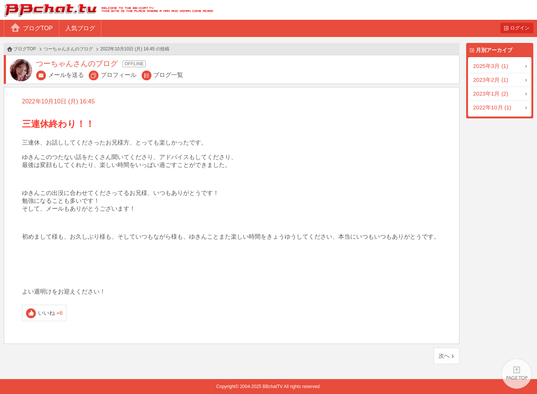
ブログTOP (38, 28)
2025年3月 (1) (490, 66)
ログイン (520, 28)
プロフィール (118, 75)
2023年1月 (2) (490, 93)
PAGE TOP (517, 374)
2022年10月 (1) (492, 107)
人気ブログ (80, 28)
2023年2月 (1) (490, 80)
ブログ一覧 (168, 75)
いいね (50, 313)
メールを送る (66, 75)
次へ (444, 356)
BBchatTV (106, 10)
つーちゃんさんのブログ (68, 49)
